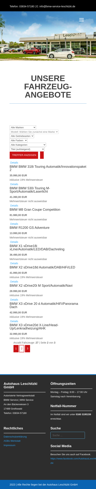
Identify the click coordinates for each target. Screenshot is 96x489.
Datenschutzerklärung (15, 436)
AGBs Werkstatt (12, 440)
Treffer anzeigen (23, 155)
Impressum (9, 445)
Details (14, 162)
